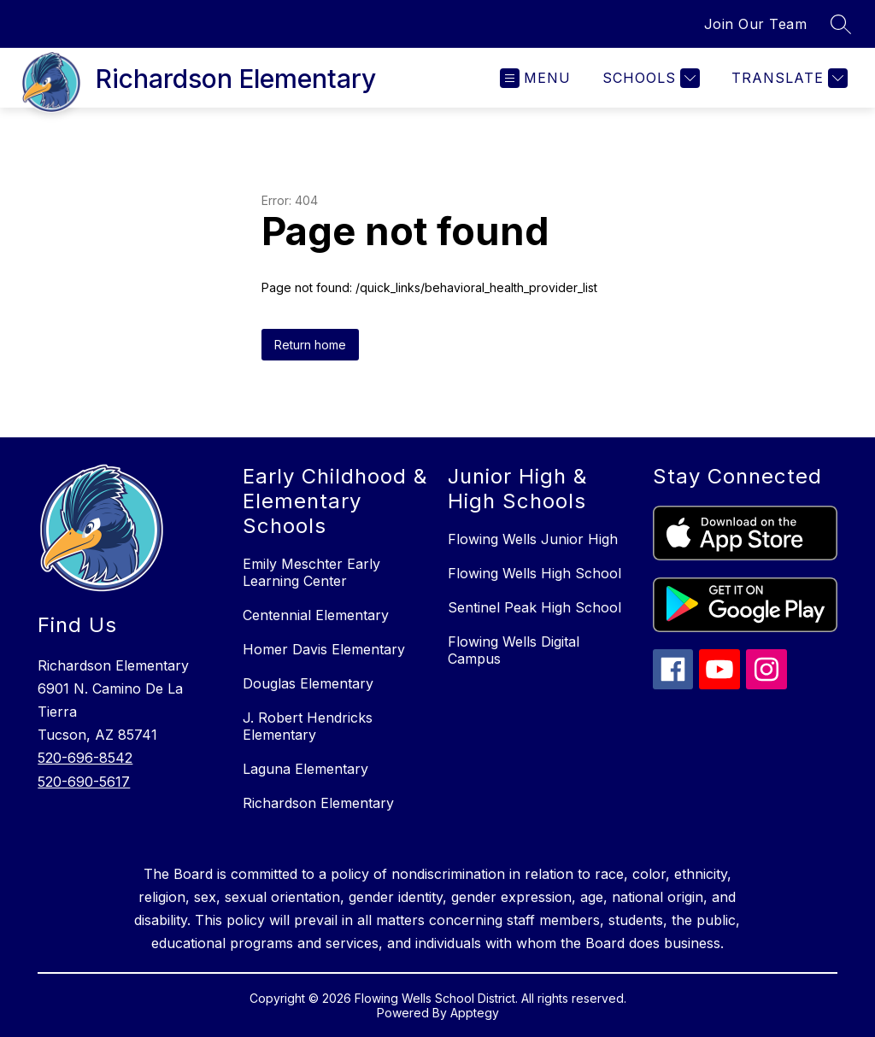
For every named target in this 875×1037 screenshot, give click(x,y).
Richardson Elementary (318, 802)
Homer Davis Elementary (324, 649)
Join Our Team (755, 23)
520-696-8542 (85, 757)
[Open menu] (535, 78)
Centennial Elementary (316, 615)
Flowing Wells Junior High (533, 539)
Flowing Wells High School (534, 573)
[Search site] (841, 24)
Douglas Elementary (308, 683)
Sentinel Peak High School (534, 607)
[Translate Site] (787, 78)
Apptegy (474, 1012)
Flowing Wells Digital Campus (513, 650)
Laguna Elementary (305, 768)
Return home (310, 344)
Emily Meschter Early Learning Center (311, 572)
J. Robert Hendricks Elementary (308, 726)
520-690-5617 (84, 781)
